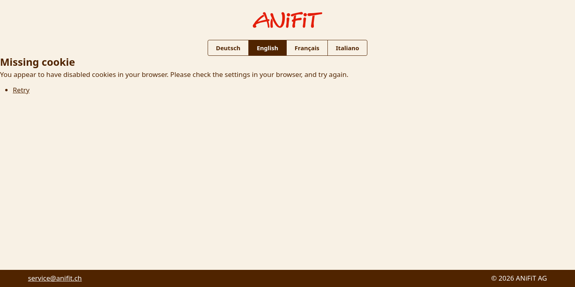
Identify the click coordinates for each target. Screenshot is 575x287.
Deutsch (228, 48)
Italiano (347, 48)
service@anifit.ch (55, 278)
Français (307, 48)
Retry (21, 89)
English (267, 48)
